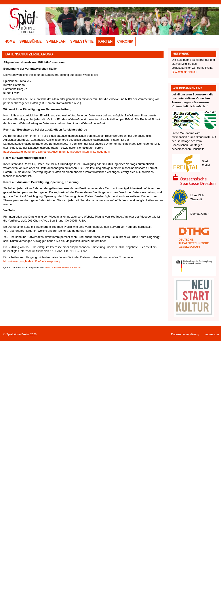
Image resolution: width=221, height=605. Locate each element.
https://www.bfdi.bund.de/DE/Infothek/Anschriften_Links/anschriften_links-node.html (56, 151)
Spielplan (56, 41)
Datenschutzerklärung (185, 334)
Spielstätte (82, 41)
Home (9, 41)
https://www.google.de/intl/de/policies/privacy (31, 261)
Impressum (212, 334)
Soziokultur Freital (184, 71)
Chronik (125, 41)
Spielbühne (30, 41)
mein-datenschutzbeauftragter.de (62, 267)
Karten (105, 41)
